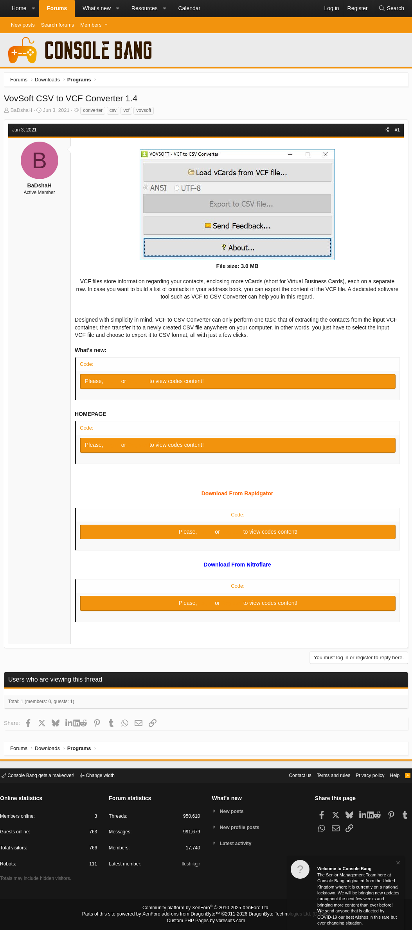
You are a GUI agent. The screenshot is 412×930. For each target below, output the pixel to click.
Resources (144, 8)
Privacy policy (363, 775)
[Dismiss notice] (397, 865)
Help (390, 775)
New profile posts (241, 827)
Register (140, 383)
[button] (33, 8)
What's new (97, 8)
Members (90, 25)
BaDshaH (23, 112)
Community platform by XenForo (206, 909)
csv (115, 112)
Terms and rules (324, 775)
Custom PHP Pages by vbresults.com (206, 921)
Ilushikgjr (190, 865)
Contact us (288, 775)
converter (94, 112)
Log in (115, 383)
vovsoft (145, 112)
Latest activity (237, 844)
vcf (128, 112)
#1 (395, 132)
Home (19, 8)
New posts (23, 25)
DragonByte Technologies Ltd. (273, 914)
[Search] (391, 8)
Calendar (189, 8)
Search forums (57, 25)
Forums (57, 8)
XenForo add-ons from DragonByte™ (183, 914)
